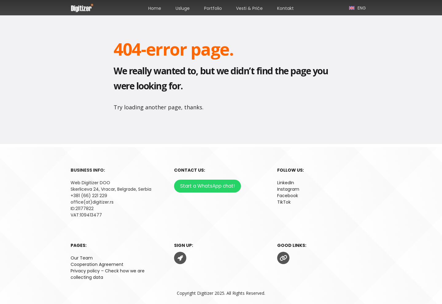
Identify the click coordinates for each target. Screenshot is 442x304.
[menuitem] (357, 7)
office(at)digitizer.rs (92, 202)
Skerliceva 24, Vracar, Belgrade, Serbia (111, 189)
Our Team (82, 258)
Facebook (287, 196)
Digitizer (205, 293)
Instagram (288, 189)
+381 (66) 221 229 (89, 196)
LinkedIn (285, 183)
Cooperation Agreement (97, 264)
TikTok (284, 202)
